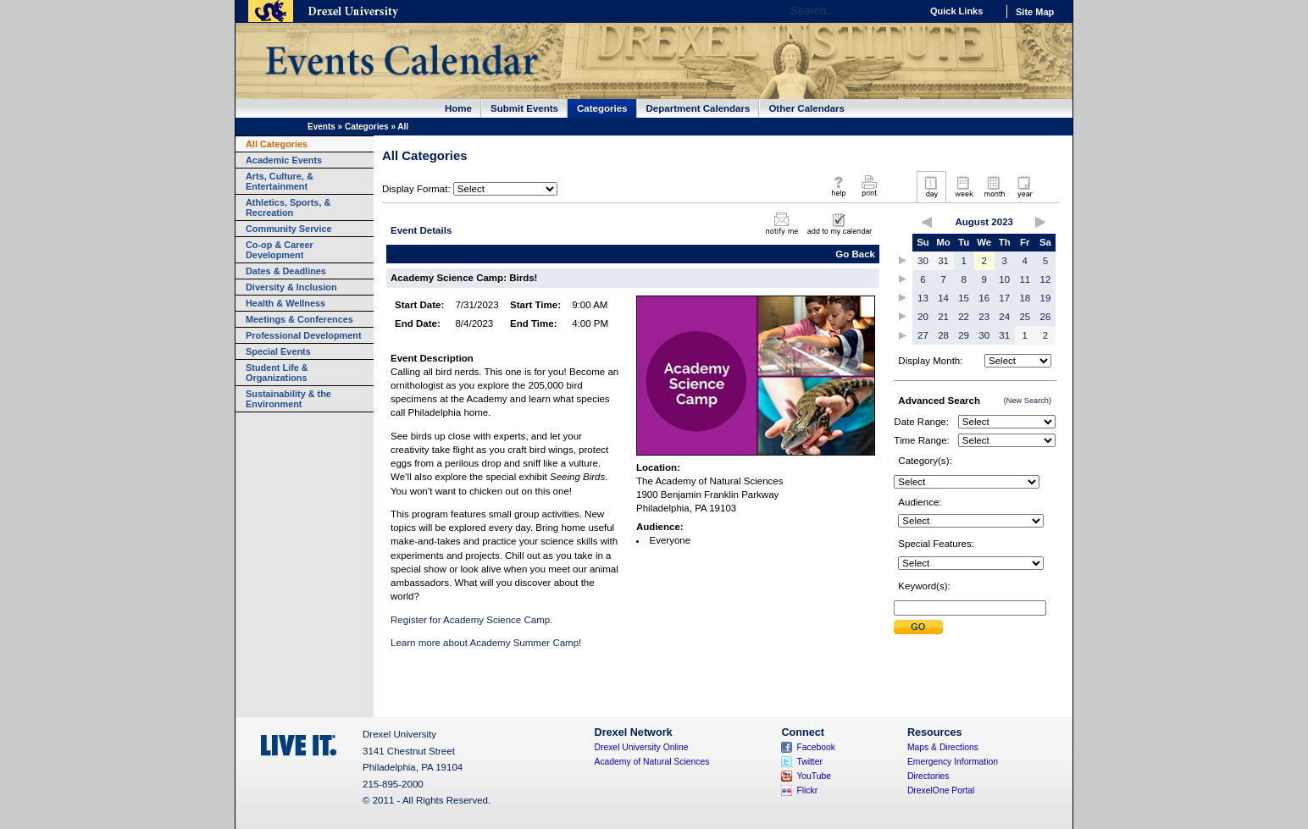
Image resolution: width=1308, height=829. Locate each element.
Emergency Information (952, 761)
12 (1045, 279)
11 (1024, 279)
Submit (918, 627)
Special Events (278, 351)
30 (922, 261)
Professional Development (304, 335)
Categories (602, 108)
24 (1004, 317)
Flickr (807, 790)
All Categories (277, 144)
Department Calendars (698, 108)
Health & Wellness (285, 303)
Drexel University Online (642, 747)
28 (943, 335)
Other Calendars (806, 108)
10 (1004, 279)
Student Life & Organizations (277, 372)
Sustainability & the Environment (288, 399)
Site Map (1035, 12)
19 (1045, 298)
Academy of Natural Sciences (652, 761)
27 (922, 335)
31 (943, 261)
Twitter (809, 761)
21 (943, 317)
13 (922, 298)
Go (903, 11)
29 (963, 335)
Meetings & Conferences (299, 319)
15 (963, 298)
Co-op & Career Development (279, 250)
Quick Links (956, 11)
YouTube (813, 776)
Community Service (289, 229)
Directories (928, 776)
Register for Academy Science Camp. (471, 620)
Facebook (815, 747)
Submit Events (524, 108)
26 (1045, 317)
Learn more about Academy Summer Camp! (486, 643)
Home (458, 108)
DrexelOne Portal (940, 790)
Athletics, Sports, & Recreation (288, 207)
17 (1004, 298)
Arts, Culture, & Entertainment (279, 181)
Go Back (855, 254)
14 (943, 298)
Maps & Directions (942, 747)
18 (1024, 298)
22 (963, 317)
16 (983, 298)
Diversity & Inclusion (291, 287)
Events (321, 126)
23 (983, 317)
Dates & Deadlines (286, 271)
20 (922, 317)
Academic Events (284, 160)
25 (1024, 317)
